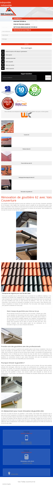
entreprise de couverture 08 (21, 111)
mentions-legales (6, 484)
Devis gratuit (26, 221)
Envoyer (48, 77)
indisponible (26, 442)
